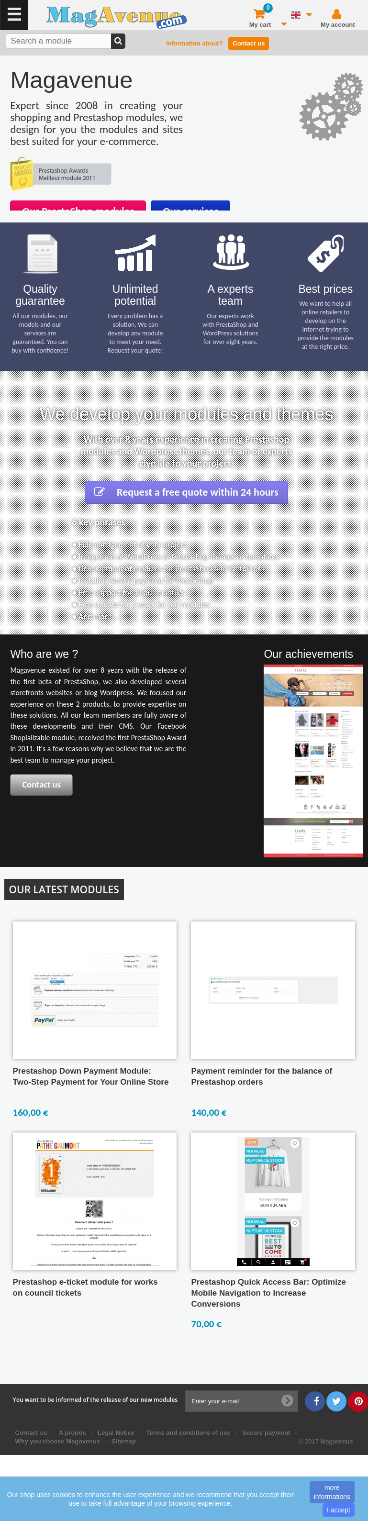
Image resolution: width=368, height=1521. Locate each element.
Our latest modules (64, 889)
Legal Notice (116, 1432)
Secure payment (266, 1432)
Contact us (249, 43)
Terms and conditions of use (188, 1432)
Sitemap (124, 1441)
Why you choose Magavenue (57, 1441)
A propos (72, 1432)
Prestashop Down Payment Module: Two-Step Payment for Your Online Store (91, 1076)
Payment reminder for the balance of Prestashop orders (261, 1076)
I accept (338, 1510)
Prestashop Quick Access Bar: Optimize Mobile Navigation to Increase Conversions (268, 1293)
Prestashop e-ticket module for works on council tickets (85, 1287)
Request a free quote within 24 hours (186, 492)
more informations (332, 1492)
